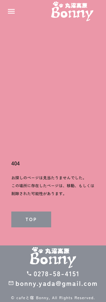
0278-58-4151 (57, 273)
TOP (31, 219)
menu (11, 11)
